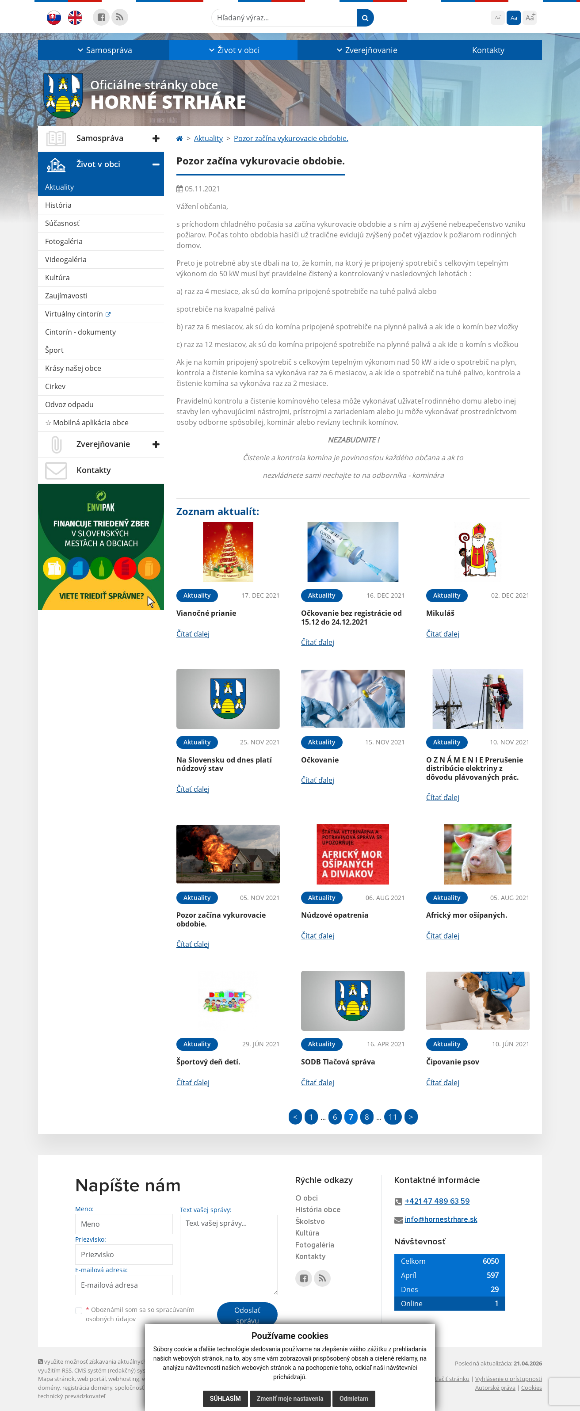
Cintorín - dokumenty (80, 332)
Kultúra (57, 277)
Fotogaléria (64, 241)
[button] (103, 50)
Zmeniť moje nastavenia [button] (290, 1398)
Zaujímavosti (66, 296)
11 (393, 1117)
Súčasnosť (62, 223)
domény (49, 1388)
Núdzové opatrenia (335, 915)
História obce (318, 1210)
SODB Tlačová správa (338, 1062)
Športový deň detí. (208, 1062)
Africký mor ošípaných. (467, 915)
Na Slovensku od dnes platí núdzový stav (224, 764)
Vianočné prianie (206, 613)
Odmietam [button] (354, 1398)
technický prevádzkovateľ (71, 1396)
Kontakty (488, 50)
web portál (91, 1379)
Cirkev (55, 386)
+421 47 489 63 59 (437, 1201)
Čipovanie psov (452, 1062)
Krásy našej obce (73, 368)
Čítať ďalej (193, 634)
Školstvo (310, 1222)
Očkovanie (320, 760)
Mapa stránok (56, 1379)
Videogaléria (66, 259)
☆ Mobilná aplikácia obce (87, 422)
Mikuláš (440, 613)
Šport (54, 350)
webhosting (123, 1379)
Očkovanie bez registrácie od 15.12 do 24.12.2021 (351, 617)
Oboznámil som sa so (140, 1314)
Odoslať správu (247, 1315)
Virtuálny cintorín (75, 314)
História (58, 205)
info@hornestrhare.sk (441, 1220)
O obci (306, 1198)
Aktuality (59, 187)
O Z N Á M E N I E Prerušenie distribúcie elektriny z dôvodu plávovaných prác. (474, 768)
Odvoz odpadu (69, 404)
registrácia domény (87, 1388)
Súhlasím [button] (225, 1398)
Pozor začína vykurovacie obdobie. (291, 138)
